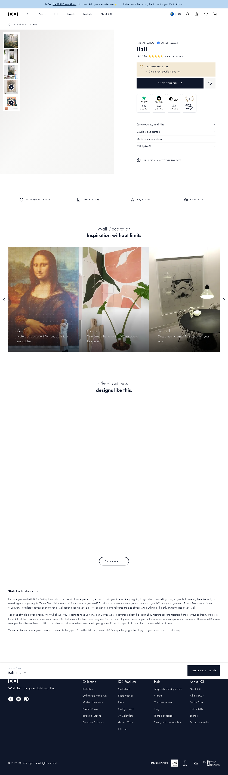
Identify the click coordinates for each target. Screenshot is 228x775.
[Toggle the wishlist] (206, 14)
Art (28, 14)
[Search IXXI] (187, 14)
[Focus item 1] (57, 105)
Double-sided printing (176, 131)
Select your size (170, 83)
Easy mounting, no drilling (176, 124)
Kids (56, 14)
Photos (41, 14)
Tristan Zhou (146, 42)
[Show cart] (215, 14)
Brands (71, 14)
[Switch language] (175, 14)
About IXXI (106, 14)
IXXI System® (176, 146)
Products (87, 14)
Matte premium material (176, 139)
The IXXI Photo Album (64, 4)
